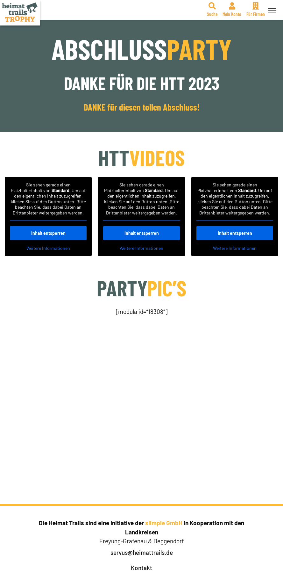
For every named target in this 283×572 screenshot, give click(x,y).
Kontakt (141, 567)
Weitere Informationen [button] (48, 248)
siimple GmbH (163, 522)
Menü (271, 7)
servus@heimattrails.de (141, 552)
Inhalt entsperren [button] (48, 233)
